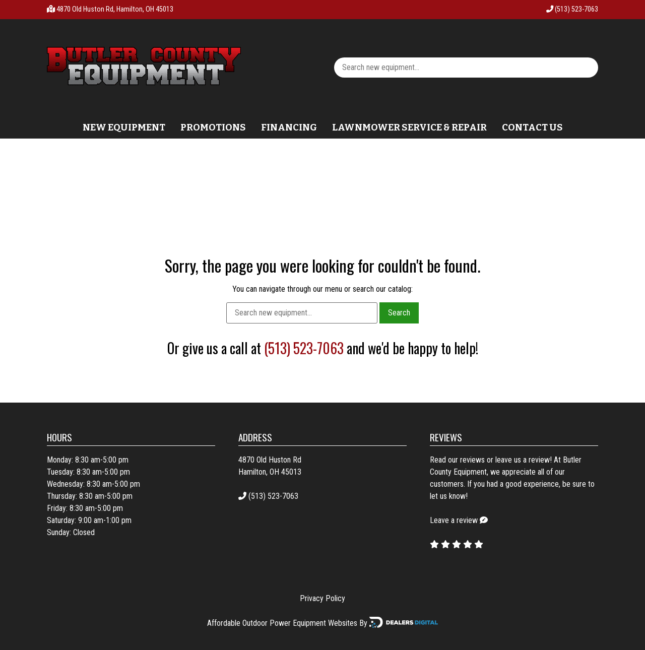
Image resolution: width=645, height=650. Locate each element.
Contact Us (532, 127)
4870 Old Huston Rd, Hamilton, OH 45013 (114, 9)
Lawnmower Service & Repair (409, 127)
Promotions (213, 127)
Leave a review (454, 520)
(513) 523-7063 (572, 9)
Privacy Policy (322, 598)
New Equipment (124, 127)
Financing (289, 127)
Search (399, 312)
